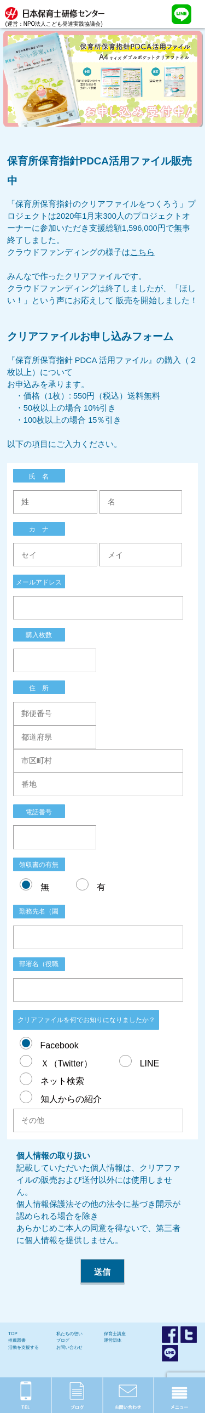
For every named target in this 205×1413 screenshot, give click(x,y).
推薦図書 (17, 1340)
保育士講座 (115, 1333)
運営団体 (112, 1340)
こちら (142, 252)
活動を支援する (23, 1347)
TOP (12, 1333)
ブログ (62, 1340)
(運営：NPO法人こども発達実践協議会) (57, 13)
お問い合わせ (69, 1347)
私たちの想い (69, 1333)
